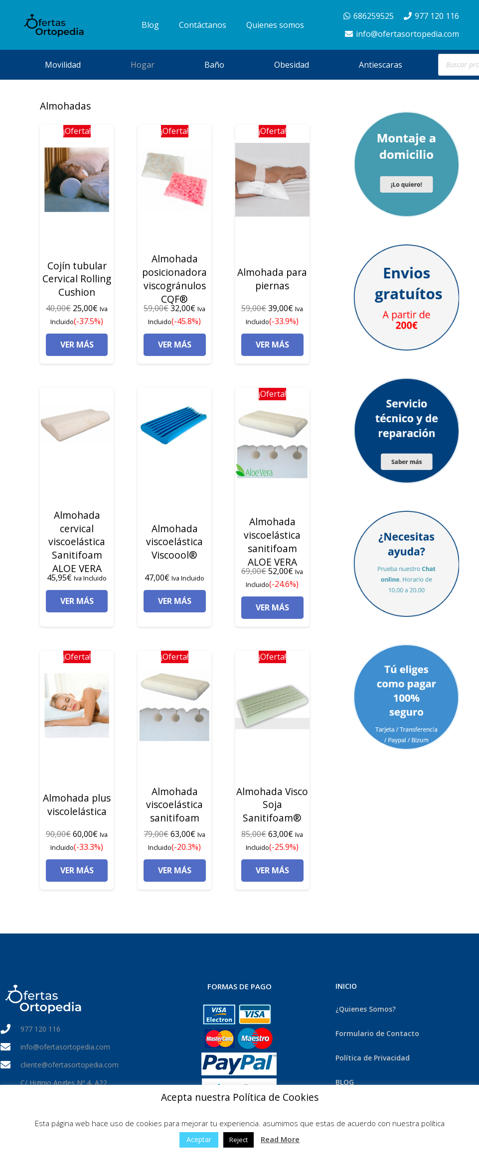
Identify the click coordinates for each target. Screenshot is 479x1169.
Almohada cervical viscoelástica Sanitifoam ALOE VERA (76, 542)
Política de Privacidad (372, 1057)
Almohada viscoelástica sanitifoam (174, 805)
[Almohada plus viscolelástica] (77, 705)
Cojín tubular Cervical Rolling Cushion (76, 279)
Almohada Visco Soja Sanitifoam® (272, 805)
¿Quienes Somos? (365, 1009)
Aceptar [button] (198, 1139)
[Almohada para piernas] (272, 180)
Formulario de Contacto (377, 1033)
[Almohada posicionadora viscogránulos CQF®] (174, 180)
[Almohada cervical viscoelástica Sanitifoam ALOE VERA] (77, 425)
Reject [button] (238, 1139)
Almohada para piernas (272, 278)
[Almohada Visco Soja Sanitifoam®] (272, 705)
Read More (280, 1139)
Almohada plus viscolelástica (77, 804)
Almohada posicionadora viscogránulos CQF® (174, 279)
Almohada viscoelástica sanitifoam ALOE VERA (272, 542)
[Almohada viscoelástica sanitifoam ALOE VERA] (272, 442)
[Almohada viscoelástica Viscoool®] (174, 425)
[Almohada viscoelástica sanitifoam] (174, 705)
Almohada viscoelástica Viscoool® (174, 542)
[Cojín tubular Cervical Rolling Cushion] (77, 180)
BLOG (344, 1082)
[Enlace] (61, 25)
